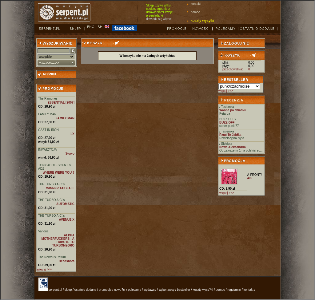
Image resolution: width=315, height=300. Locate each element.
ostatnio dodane (85, 289)
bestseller (183, 289)
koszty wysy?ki (203, 289)
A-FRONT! (254, 174)
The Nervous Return (52, 257)
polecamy (134, 289)
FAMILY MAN (47, 114)
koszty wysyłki (202, 20)
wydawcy (150, 289)
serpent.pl (55, 289)
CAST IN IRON (48, 130)
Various (43, 231)
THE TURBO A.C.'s (51, 184)
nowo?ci (120, 289)
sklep (68, 289)
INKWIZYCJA (47, 149)
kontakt (196, 4)
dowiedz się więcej (159, 19)
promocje (105, 289)
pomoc (195, 12)
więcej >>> (225, 91)
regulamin (234, 289)
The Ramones (48, 98)
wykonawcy (166, 289)
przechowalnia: (232, 69)
